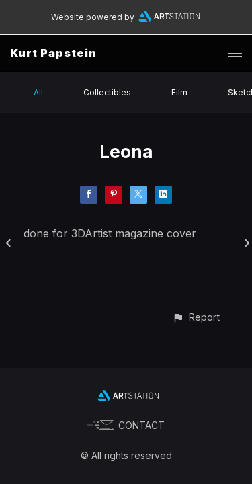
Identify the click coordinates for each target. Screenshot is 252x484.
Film (179, 92)
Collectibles (107, 92)
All (38, 92)
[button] (196, 317)
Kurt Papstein (53, 53)
